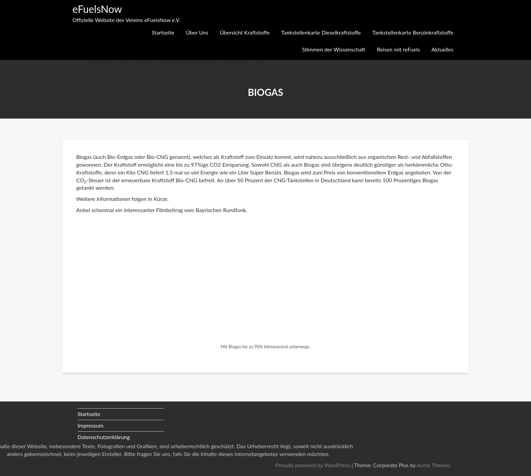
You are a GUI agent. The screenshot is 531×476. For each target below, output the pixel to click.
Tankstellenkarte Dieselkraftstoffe (321, 32)
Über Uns (197, 32)
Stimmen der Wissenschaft (333, 49)
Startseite (163, 32)
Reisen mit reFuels (398, 49)
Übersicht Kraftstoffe (245, 32)
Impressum (90, 425)
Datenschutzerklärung (104, 437)
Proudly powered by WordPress (403, 465)
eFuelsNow (97, 9)
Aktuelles (442, 49)
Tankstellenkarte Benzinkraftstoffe (413, 32)
